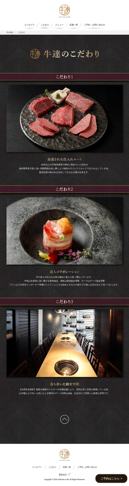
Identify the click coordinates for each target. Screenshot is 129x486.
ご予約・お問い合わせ (94, 25)
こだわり (45, 25)
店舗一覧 (73, 25)
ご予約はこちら (111, 478)
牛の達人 (10, 32)
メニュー (59, 25)
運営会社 (64, 474)
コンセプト (29, 25)
